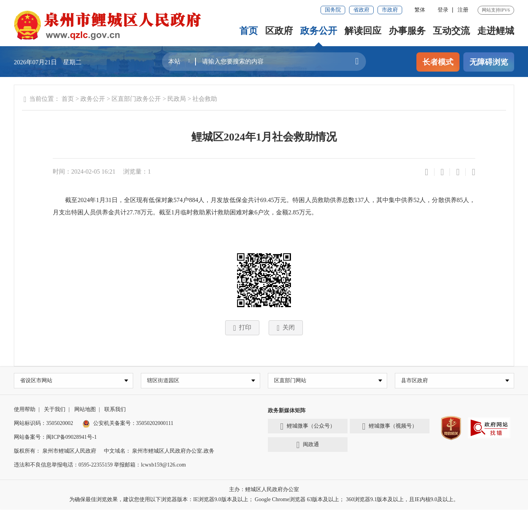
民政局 (176, 98)
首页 (248, 31)
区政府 (279, 31)
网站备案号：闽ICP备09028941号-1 (55, 438)
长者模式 (438, 62)
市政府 (390, 10)
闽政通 (307, 446)
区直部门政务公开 (136, 98)
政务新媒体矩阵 (287, 411)
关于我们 (54, 410)
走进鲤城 (495, 31)
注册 (463, 10)
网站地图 (85, 410)
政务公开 (318, 31)
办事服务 (407, 31)
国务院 (333, 10)
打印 (242, 328)
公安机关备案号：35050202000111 (128, 424)
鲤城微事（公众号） (307, 427)
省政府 (361, 10)
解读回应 (362, 31)
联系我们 (115, 410)
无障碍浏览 (489, 62)
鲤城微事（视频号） (389, 427)
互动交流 (451, 31)
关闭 (286, 328)
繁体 (419, 10)
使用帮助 (24, 410)
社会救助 (204, 98)
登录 (443, 10)
